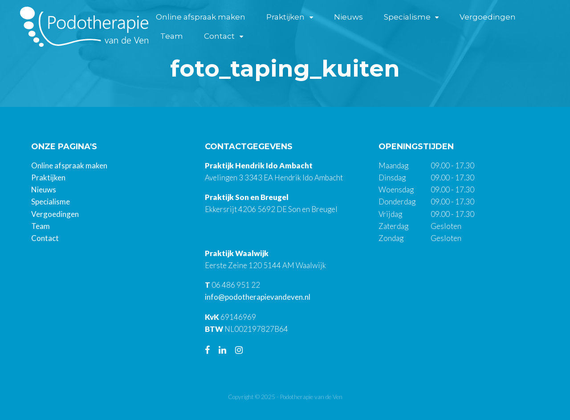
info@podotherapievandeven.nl (257, 297)
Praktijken (285, 16)
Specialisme (407, 16)
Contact (219, 36)
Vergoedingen (488, 16)
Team (171, 36)
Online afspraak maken (200, 16)
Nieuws (348, 16)
